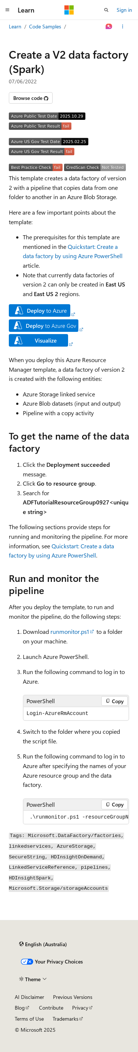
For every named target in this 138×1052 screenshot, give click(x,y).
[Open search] (106, 10)
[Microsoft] (69, 10)
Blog (20, 1007)
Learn (15, 26)
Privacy (80, 1007)
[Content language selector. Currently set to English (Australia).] (43, 944)
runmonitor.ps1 (69, 631)
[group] (76, 817)
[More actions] (122, 26)
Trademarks (65, 1018)
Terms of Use (29, 1018)
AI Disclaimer (29, 996)
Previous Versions (72, 996)
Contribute (51, 1007)
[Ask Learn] (109, 26)
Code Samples (45, 26)
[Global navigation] (7, 10)
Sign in (124, 9)
